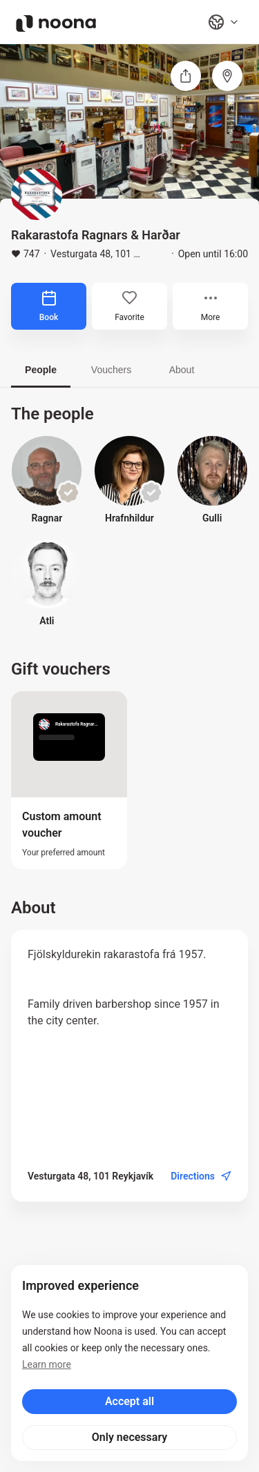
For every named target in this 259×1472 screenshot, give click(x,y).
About (182, 369)
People (41, 369)
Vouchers (111, 369)
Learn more (46, 1364)
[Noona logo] (56, 23)
